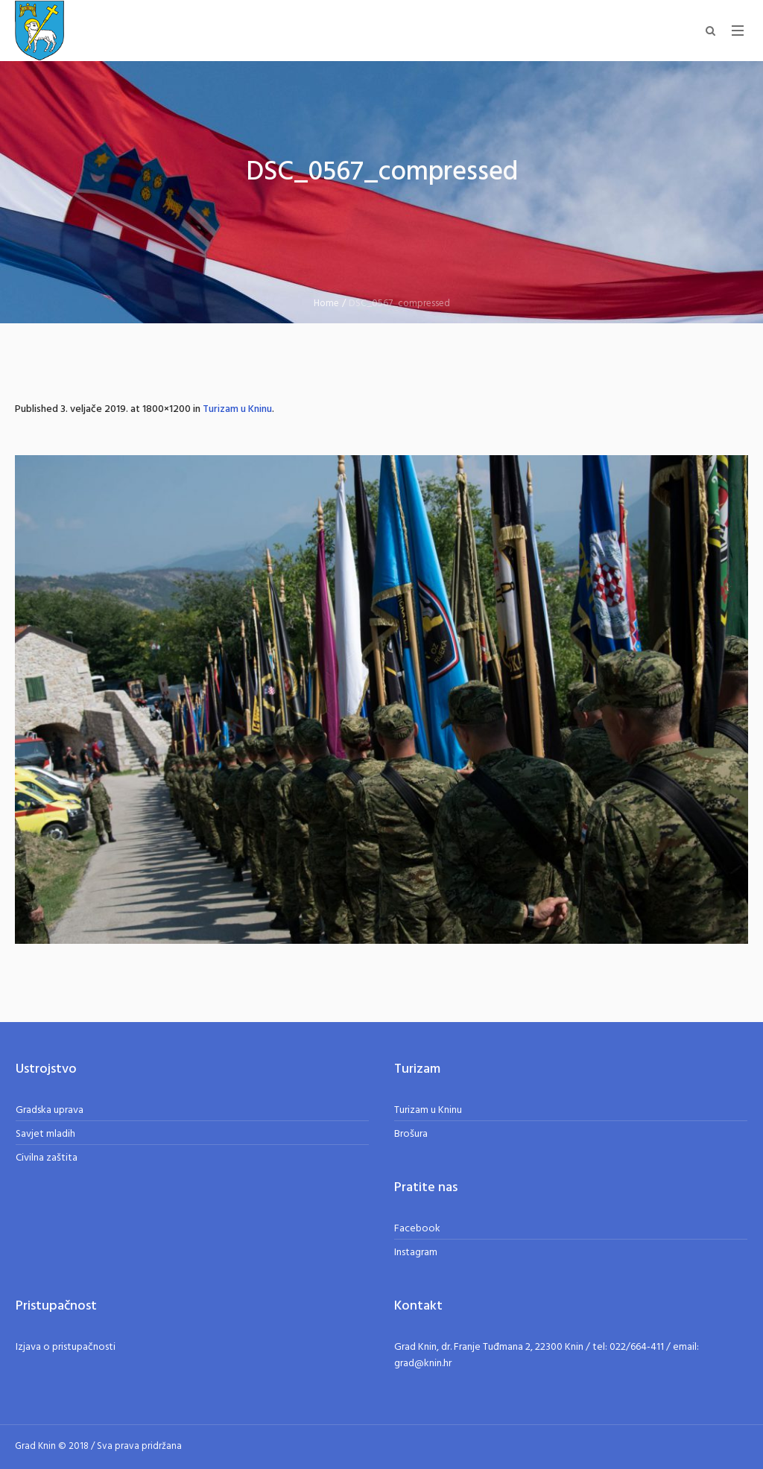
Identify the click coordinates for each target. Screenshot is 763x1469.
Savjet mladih (45, 1134)
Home (326, 303)
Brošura (411, 1134)
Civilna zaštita (46, 1158)
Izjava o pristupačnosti (65, 1347)
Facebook (417, 1228)
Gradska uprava (49, 1110)
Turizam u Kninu (237, 409)
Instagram (415, 1252)
